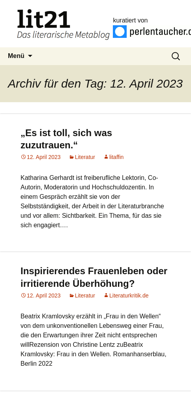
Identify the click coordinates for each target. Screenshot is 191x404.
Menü (16, 55)
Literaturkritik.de (129, 295)
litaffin (116, 157)
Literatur (85, 157)
